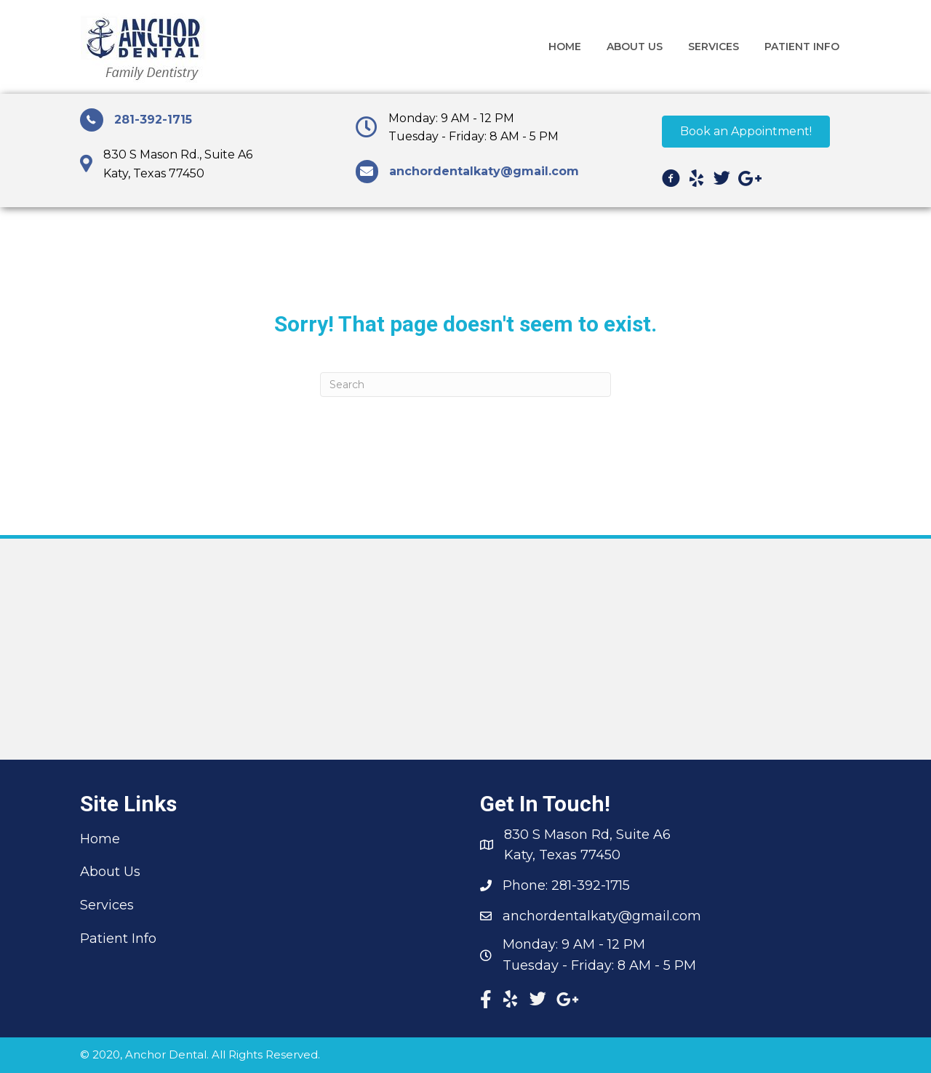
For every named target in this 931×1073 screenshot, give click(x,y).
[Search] (465, 384)
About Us (110, 872)
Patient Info (118, 939)
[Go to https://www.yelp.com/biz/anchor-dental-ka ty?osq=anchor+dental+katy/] (696, 181)
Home (100, 839)
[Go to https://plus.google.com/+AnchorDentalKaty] (747, 181)
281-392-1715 (153, 119)
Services (107, 905)
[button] (746, 132)
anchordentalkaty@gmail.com (602, 916)
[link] (565, 46)
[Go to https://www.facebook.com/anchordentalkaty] (671, 181)
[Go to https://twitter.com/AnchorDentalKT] (722, 181)
